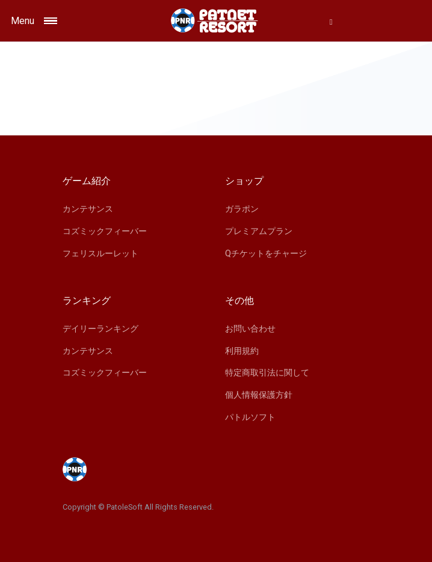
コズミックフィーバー (105, 231)
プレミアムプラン (258, 231)
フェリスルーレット (100, 253)
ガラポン (242, 209)
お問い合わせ (250, 328)
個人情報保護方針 (258, 395)
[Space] (216, 20)
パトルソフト (250, 417)
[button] (331, 21)
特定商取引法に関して (267, 372)
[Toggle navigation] (61, 21)
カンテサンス (88, 209)
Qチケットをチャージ (266, 253)
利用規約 (242, 351)
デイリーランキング (100, 328)
